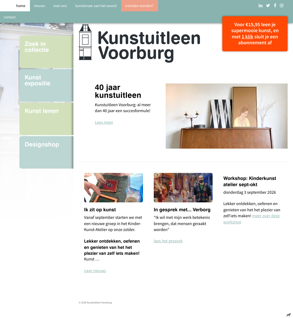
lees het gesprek (168, 241)
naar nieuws (95, 270)
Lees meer (104, 122)
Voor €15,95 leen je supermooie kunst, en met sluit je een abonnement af (255, 33)
